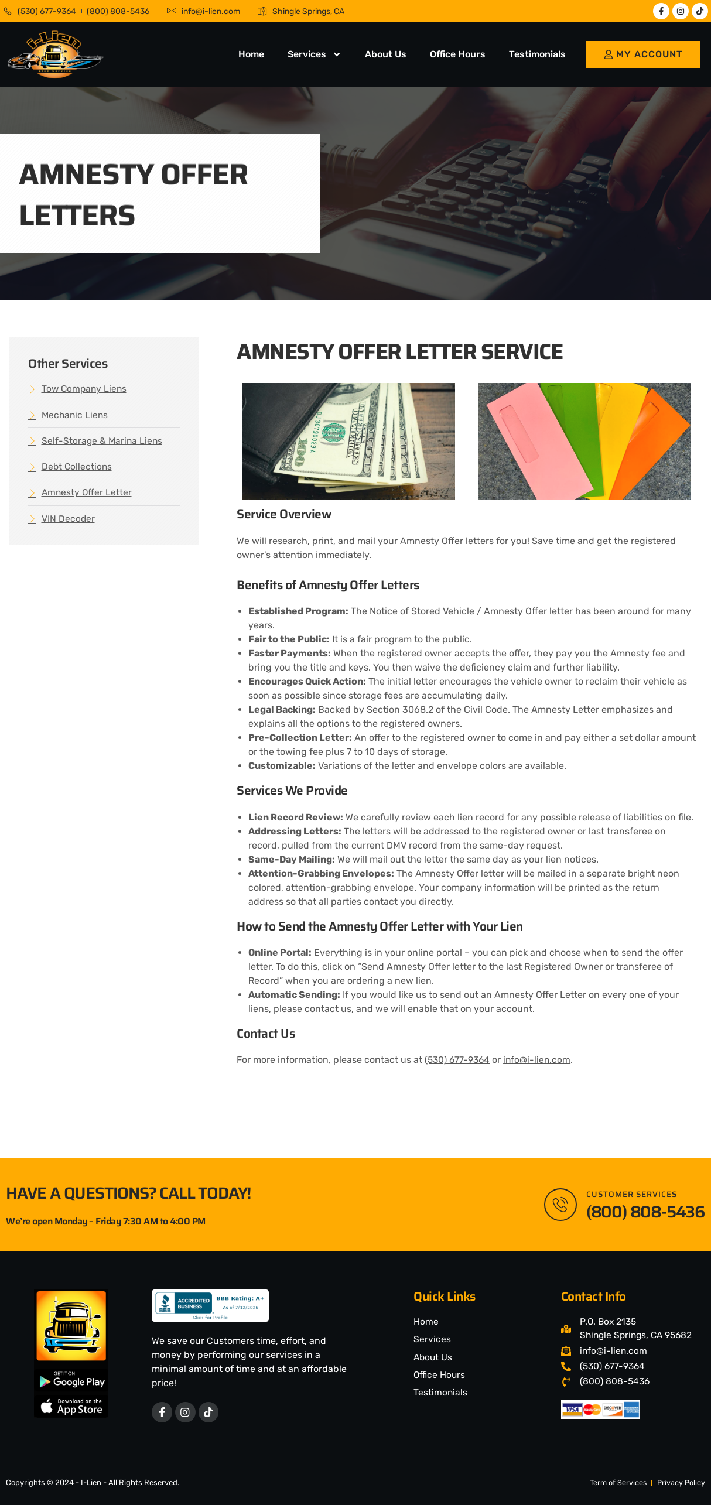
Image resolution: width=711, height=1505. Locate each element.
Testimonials (537, 54)
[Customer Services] (559, 1204)
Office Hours (458, 54)
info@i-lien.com (540, 1059)
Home (251, 54)
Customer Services (633, 1193)
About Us (385, 54)
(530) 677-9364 (459, 1059)
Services (314, 54)
